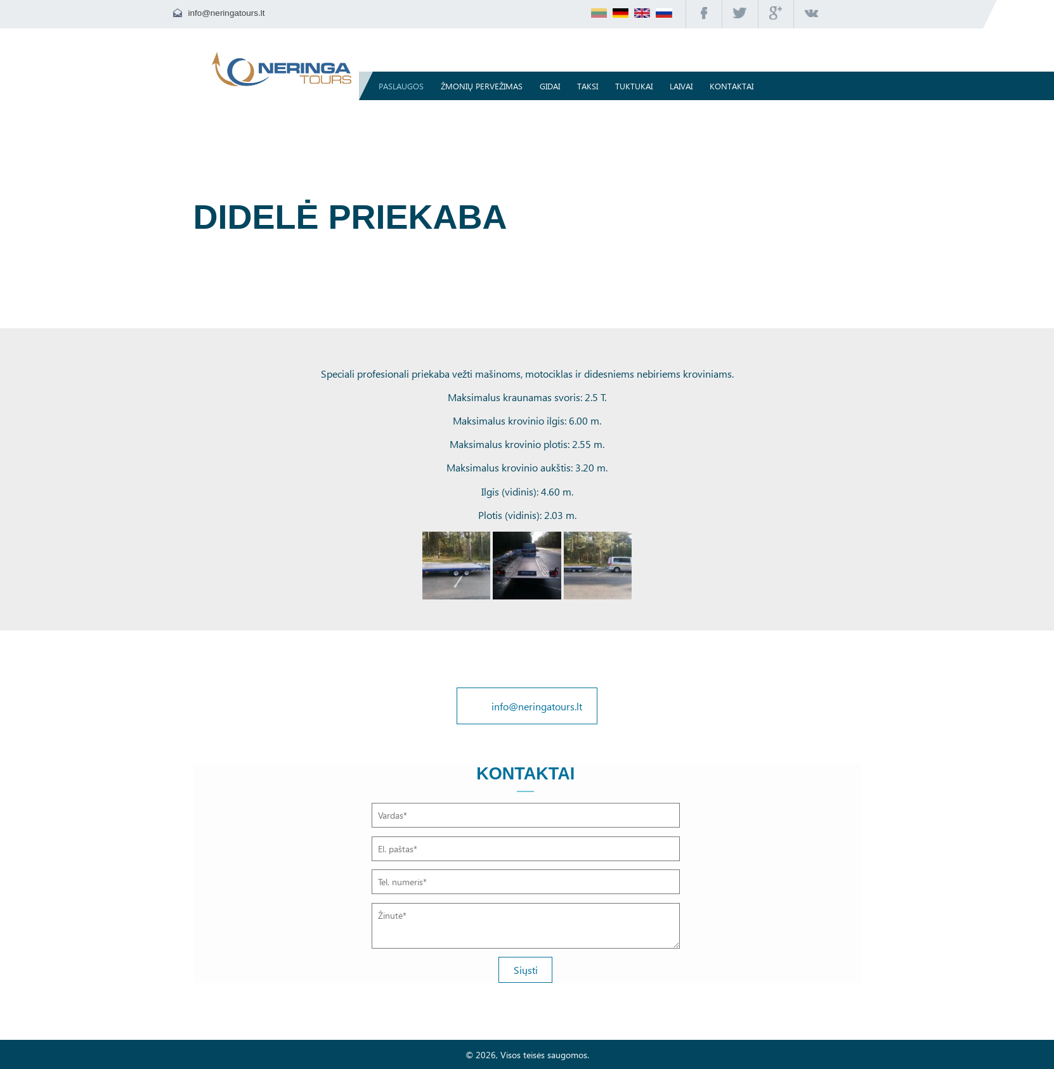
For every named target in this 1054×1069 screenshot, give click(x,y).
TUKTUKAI (637, 85)
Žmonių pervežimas (485, 85)
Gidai (553, 85)
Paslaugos (404, 85)
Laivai (684, 85)
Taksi (590, 85)
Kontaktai (735, 85)
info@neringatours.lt (226, 13)
